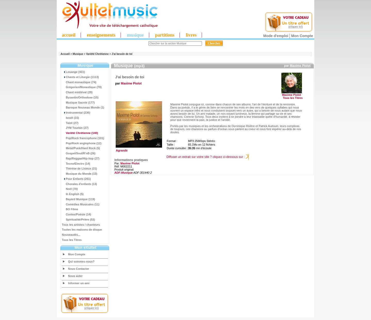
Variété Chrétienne (97, 54)
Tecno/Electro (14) (76, 163)
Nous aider (75, 275)
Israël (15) (70, 117)
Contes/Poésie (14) (76, 214)
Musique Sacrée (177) (78, 102)
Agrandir (138, 149)
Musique (78, 54)
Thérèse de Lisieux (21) (79, 168)
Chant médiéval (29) (77, 92)
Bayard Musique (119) (78, 199)
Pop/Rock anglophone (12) (82, 143)
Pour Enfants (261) (76, 178)
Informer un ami (78, 283)
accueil (68, 35)
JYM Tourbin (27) (75, 127)
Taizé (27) (70, 122)
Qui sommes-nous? (81, 261)
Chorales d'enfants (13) (79, 184)
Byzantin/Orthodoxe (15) (80, 97)
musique (135, 35)
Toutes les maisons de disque (82, 229)
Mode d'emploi (275, 36)
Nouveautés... (71, 234)
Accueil (65, 54)
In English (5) (72, 194)
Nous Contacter (78, 268)
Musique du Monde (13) (79, 173)
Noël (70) (70, 188)
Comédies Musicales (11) (80, 204)
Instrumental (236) (76, 112)
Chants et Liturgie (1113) (80, 77)
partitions (164, 35)
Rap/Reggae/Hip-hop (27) (80, 158)
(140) (80, 132)
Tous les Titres (72, 239)
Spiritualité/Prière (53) (78, 219)
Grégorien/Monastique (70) (82, 87)
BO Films (70, 209)
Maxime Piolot (300, 66)
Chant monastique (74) (79, 82)
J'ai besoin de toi (122, 54)
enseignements (101, 35)
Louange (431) (73, 71)
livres (191, 35)
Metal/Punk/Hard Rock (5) (81, 148)
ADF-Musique (123, 172)
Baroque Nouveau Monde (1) (83, 107)
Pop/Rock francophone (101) (83, 138)
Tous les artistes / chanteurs (81, 224)
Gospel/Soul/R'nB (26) (78, 153)
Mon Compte (302, 36)
